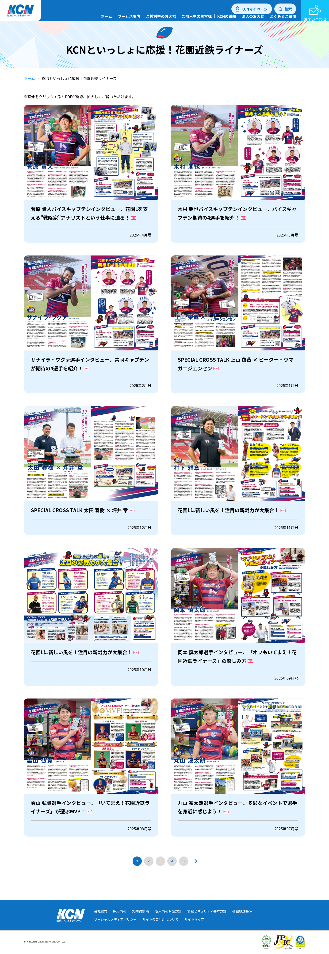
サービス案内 (129, 21)
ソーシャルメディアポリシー (115, 926)
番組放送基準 (242, 918)
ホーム (106, 21)
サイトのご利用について (160, 926)
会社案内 (100, 918)
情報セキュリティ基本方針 (206, 918)
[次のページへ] (195, 878)
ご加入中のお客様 (197, 21)
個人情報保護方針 (168, 918)
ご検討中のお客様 (161, 21)
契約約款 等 (140, 918)
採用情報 (119, 918)
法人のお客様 (253, 21)
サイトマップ (194, 926)
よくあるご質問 (283, 21)
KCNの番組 (226, 21)
